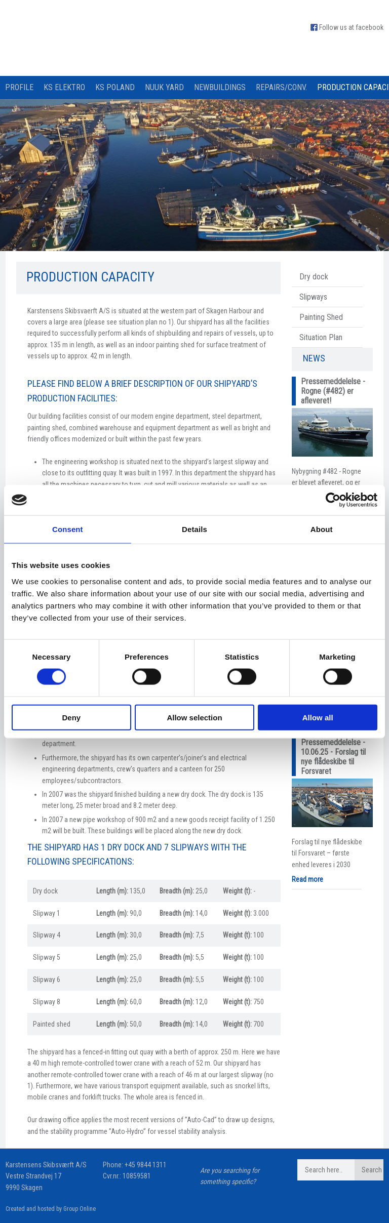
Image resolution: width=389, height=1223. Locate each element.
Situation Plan (320, 337)
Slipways (313, 297)
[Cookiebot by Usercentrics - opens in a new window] (333, 500)
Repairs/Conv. (281, 87)
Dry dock (313, 276)
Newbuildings (220, 87)
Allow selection (194, 717)
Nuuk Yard (164, 87)
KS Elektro (64, 87)
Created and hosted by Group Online (51, 1208)
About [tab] (321, 529)
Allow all (317, 717)
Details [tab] (194, 529)
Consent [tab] (67, 529)
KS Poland (115, 87)
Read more (307, 879)
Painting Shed (321, 317)
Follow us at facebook (351, 27)
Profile (19, 87)
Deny (71, 717)
